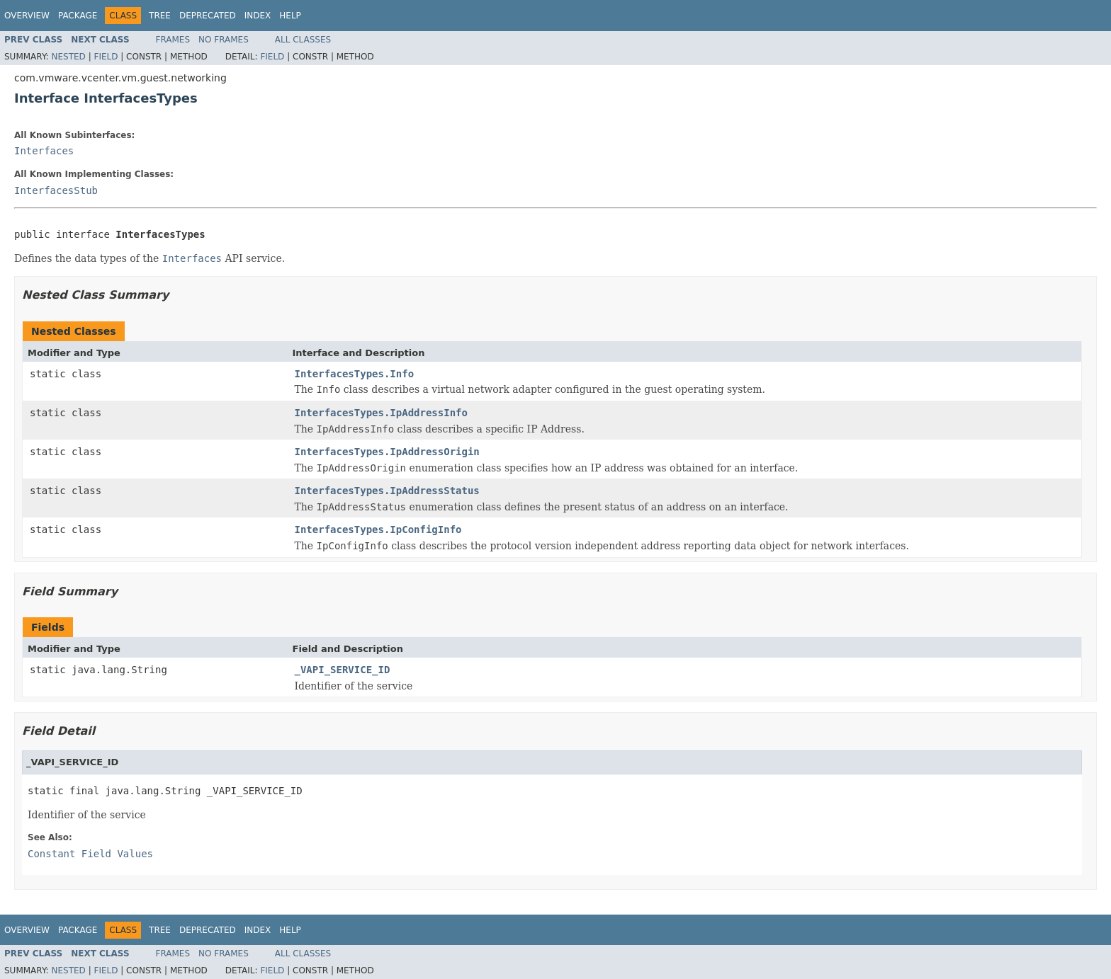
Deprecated (207, 16)
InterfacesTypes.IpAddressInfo (381, 412)
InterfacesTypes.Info (354, 373)
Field (106, 57)
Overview (27, 16)
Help (290, 16)
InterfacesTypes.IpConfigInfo (378, 529)
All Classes (303, 40)
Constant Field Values (90, 853)
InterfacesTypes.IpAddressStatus (387, 490)
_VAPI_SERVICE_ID (342, 669)
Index (257, 16)
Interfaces (44, 150)
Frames (173, 40)
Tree (160, 16)
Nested (68, 57)
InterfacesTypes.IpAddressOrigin (387, 451)
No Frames (223, 40)
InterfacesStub (56, 190)
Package (77, 16)
